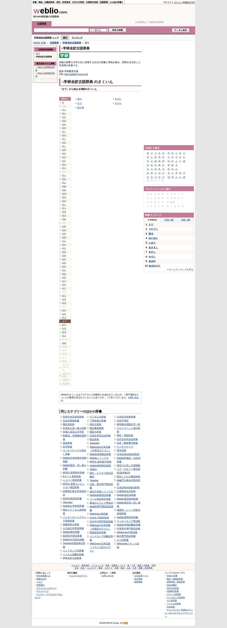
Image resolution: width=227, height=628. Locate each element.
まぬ (64, 186)
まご (64, 288)
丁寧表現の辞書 (98, 420)
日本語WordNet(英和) (128, 487)
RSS (126, 623)
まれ (64, 255)
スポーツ (108, 568)
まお (64, 120)
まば (64, 328)
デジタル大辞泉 (98, 417)
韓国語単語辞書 (98, 532)
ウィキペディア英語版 (128, 521)
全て (38, 53)
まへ (64, 208)
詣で (79, 99)
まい (64, 109)
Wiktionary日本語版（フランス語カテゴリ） (100, 547)
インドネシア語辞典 (176, 597)
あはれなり (154, 265)
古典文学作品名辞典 (100, 435)
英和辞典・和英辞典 (176, 582)
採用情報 (138, 582)
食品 (122, 568)
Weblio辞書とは (43, 576)
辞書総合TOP (189, 2)
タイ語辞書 (122, 540)
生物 (116, 568)
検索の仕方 (41, 579)
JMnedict (67, 502)
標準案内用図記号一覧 (128, 424)
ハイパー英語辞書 (72, 480)
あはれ (152, 261)
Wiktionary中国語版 (127, 532)
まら (64, 244)
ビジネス (76, 565)
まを (64, 266)
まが (64, 274)
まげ (64, 284)
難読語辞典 (68, 424)
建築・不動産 (144, 565)
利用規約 (40, 585)
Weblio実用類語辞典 (100, 454)
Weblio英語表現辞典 (127, 499)
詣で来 (80, 107)
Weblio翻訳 (172, 585)
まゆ (64, 237)
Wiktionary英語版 (99, 514)
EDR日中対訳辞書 (72, 535)
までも (118, 103)
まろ (64, 259)
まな (64, 179)
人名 (128, 568)
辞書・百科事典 (145, 568)
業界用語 (86, 565)
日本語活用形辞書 (126, 417)
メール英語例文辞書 (100, 499)
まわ (64, 263)
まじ (64, 295)
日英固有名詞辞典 (126, 491)
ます (64, 150)
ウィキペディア (125, 446)
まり (64, 248)
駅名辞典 (94, 439)
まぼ (64, 343)
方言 (134, 568)
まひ (64, 201)
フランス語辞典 (174, 594)
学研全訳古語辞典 (71, 42)
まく (64, 131)
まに (64, 182)
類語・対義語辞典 (46, 2)
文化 (76, 568)
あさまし (153, 247)
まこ (64, 139)
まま (64, 215)
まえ (64, 117)
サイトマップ (42, 591)
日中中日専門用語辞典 (101, 521)
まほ (64, 211)
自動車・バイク (119, 565)
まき (64, 128)
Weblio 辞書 (39, 42)
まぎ (64, 277)
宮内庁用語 (122, 420)
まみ (64, 219)
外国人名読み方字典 (73, 431)
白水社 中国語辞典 (99, 517)
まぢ (64, 314)
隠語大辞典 (95, 431)
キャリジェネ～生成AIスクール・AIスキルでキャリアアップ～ (179, 613)
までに (118, 99)
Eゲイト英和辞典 (72, 476)
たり (151, 224)
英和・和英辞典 (63, 2)
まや (64, 233)
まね (64, 190)
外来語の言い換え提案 (74, 428)
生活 (82, 568)
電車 (108, 565)
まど (64, 324)
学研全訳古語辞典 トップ (46, 37)
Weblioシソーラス (99, 458)
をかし (152, 252)
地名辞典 (67, 443)
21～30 (185, 219)
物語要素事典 (97, 428)
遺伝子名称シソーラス (101, 491)
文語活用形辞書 (71, 420)
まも (64, 230)
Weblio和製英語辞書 (100, 495)
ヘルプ (39, 582)
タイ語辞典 (172, 600)
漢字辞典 (121, 450)
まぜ (64, 303)
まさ (64, 142)
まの (64, 193)
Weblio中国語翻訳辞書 (128, 524)
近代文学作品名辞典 (127, 439)
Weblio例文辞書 (71, 532)
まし (64, 146)
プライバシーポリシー (46, 588)
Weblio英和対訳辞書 (127, 517)
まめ (64, 226)
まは (64, 197)
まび (64, 332)
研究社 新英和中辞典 (73, 472)
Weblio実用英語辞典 (100, 465)
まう (64, 113)
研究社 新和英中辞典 (100, 461)
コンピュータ (98, 565)
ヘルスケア (91, 568)
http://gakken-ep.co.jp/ (76, 74)
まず (64, 299)
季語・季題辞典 (125, 435)
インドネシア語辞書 (73, 550)
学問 (154, 565)
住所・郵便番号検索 (127, 443)
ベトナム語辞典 (174, 604)
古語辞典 (104, 2)
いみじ (152, 242)
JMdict (93, 469)
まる (64, 252)
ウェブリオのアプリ (78, 576)
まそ (64, 157)
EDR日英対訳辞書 (72, 498)
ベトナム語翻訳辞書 (73, 554)
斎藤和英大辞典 (71, 524)
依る (151, 233)
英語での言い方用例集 (128, 465)
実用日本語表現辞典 (73, 417)
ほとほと (153, 238)
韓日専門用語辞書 (126, 536)
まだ (64, 310)
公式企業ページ (141, 576)
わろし (152, 256)
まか (64, 124)
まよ (64, 241)
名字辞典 (67, 446)
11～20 (169, 219)
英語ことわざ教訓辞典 (128, 476)
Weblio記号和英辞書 (73, 506)
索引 (65, 37)
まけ (64, 135)
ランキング (77, 37)
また (64, 161)
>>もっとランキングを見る (180, 269)
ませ (64, 153)
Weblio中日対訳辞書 (73, 539)
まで (79, 103)
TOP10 (152, 220)
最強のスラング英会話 (101, 503)
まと (64, 175)
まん (64, 270)
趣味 (100, 568)
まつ (64, 168)
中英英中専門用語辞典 (128, 528)
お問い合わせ (108, 576)
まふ (64, 204)
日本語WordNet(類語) (128, 454)
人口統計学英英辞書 (73, 528)
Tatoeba (94, 480)
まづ (64, 317)
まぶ (64, 335)
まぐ (64, 281)
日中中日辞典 (78, 2)
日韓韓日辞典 (92, 2)
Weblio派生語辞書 (126, 495)
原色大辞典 (95, 424)
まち (64, 164)
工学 (134, 565)
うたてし (153, 229)
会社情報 (138, 579)
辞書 (35, 2)
